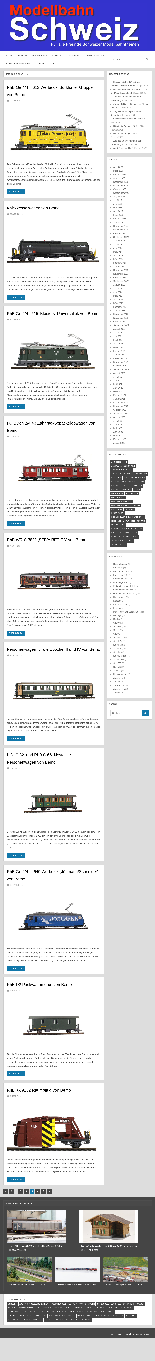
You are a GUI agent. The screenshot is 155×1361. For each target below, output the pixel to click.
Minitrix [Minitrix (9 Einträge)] (141, 521)
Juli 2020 (117, 421)
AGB (52, 63)
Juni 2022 (117, 336)
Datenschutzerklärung (18, 63)
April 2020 (118, 432)
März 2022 (118, 347)
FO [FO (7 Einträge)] (127, 494)
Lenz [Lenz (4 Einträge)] (113, 521)
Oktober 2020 (119, 410)
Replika (116, 619)
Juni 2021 (117, 380)
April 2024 (118, 255)
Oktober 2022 (119, 322)
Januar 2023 (119, 310)
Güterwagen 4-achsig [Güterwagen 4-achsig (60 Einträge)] (121, 505)
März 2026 (118, 171)
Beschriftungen (120, 564)
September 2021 (121, 369)
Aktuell (9, 55)
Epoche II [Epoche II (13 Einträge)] (115, 486)
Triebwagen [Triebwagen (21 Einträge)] (117, 541)
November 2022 (120, 318)
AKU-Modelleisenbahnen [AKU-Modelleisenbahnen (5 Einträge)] (123, 466)
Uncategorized (120, 674)
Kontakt (41, 63)
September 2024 (121, 237)
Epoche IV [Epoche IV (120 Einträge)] (137, 486)
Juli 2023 (117, 288)
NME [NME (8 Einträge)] (123, 525)
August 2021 (119, 373)
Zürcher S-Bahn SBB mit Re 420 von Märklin (76, 1307)
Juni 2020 (117, 424)
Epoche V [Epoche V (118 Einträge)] (115, 490)
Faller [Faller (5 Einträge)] (136, 490)
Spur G (116, 634)
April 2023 (118, 299)
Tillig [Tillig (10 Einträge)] (135, 537)
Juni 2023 (117, 292)
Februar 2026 (119, 174)
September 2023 (121, 281)
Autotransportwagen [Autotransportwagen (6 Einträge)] (122, 474)
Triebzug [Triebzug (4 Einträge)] (129, 541)
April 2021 (118, 388)
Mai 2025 (117, 208)
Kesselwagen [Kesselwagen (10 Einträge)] (117, 513)
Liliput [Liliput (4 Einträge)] (126, 521)
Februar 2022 (119, 351)
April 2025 (118, 211)
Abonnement (75, 55)
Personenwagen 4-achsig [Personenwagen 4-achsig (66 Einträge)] (123, 529)
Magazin (22, 55)
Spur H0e (117, 641)
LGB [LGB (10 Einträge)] (119, 521)
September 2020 (121, 413)
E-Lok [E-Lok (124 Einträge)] (141, 482)
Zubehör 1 (118, 682)
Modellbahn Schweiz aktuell (126, 612)
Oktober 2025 (119, 189)
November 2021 (120, 362)
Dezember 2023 (120, 270)
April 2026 (118, 167)
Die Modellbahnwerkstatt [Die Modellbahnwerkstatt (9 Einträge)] (124, 482)
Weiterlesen (15, 192)
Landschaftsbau (120, 604)
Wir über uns (39, 55)
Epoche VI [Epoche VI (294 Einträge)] (127, 490)
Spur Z (116, 667)
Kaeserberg (118, 597)
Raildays (117, 615)
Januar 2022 (119, 355)
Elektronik (118, 568)
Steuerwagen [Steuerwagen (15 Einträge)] (130, 533)
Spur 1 (116, 630)
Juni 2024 (117, 248)
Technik (116, 671)
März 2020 (118, 435)
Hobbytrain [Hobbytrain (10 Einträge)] (117, 509)
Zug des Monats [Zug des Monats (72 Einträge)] (119, 545)
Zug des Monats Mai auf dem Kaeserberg (27, 1307)
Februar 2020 (119, 439)
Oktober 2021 (119, 366)
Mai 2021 (117, 384)
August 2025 (119, 197)
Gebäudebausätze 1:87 (124, 593)
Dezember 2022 (120, 314)
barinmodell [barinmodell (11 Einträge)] (141, 474)
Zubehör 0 (118, 678)
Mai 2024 (117, 252)
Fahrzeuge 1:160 (121, 571)
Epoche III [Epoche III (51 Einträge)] (126, 486)
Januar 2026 (119, 178)
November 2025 (120, 185)
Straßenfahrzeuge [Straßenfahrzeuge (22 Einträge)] (121, 537)
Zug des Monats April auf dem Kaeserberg (123, 1307)
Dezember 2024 (120, 226)
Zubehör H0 (119, 685)
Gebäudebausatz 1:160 (124, 586)
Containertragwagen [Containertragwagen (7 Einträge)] (134, 478)
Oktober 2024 (119, 233)
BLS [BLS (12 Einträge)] (120, 478)
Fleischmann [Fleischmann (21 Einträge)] (117, 494)
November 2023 (120, 274)
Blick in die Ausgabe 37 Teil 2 (127, 126)
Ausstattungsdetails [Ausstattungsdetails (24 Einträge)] (121, 470)
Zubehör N (118, 693)
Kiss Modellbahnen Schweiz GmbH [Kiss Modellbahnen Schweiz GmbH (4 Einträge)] (127, 517)
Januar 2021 (119, 399)
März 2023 (118, 303)
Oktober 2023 (119, 277)
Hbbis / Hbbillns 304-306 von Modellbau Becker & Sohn (38, 1268)
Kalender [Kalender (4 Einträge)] (129, 509)
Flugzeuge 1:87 (120, 582)
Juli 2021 (117, 377)
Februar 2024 (119, 263)
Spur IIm (117, 648)
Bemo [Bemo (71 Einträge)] (113, 478)
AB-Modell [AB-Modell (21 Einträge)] (116, 462)
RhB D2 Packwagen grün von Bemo (49, 1006)
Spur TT (117, 663)
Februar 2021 (119, 395)
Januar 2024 (119, 266)
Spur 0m (117, 626)
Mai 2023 (117, 296)
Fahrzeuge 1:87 (120, 579)
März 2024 (118, 259)
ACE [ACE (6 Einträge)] (125, 462)
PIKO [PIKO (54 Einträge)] (140, 529)
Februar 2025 (119, 219)
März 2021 (118, 391)
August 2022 (119, 329)
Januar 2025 (119, 222)
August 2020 (119, 417)
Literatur (117, 608)
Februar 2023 (119, 307)
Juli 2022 (117, 333)
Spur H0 (117, 637)
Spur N (116, 652)
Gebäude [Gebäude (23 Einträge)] (134, 494)
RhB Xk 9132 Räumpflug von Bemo (48, 1112)
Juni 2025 (117, 204)
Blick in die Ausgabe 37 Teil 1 (127, 133)
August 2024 (119, 241)
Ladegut (117, 601)
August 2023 (119, 285)
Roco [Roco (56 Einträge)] (119, 533)
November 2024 (120, 230)
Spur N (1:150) (120, 656)
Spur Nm (117, 660)
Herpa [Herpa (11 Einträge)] (137, 505)
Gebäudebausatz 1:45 (123, 590)
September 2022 (121, 325)
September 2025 (121, 193)
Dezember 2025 (120, 182)
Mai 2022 (117, 340)
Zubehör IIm (119, 689)
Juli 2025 (117, 200)
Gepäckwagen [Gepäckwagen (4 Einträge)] (118, 497)
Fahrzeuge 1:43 (120, 575)
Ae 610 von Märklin (122, 148)
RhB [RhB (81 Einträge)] (113, 533)
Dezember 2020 (120, 402)
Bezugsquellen (95, 55)
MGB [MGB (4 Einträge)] (133, 521)
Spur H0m (118, 645)
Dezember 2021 (120, 358)
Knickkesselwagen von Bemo (41, 207)
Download (57, 55)
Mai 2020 (117, 428)
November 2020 (120, 406)
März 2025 (118, 215)
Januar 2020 (119, 443)
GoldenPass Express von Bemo (128, 119)
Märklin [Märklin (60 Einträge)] (115, 525)
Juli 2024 (117, 244)
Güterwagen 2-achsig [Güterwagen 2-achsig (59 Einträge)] (121, 501)
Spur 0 (116, 623)
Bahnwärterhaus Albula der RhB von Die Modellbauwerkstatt (113, 1268)
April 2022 (118, 344)
